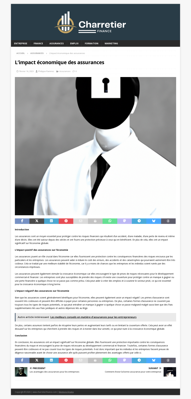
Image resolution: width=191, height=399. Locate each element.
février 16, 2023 (26, 71)
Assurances (56, 43)
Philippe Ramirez (46, 71)
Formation (91, 43)
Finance (38, 43)
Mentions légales (66, 392)
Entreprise (20, 43)
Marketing (111, 43)
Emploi (74, 43)
